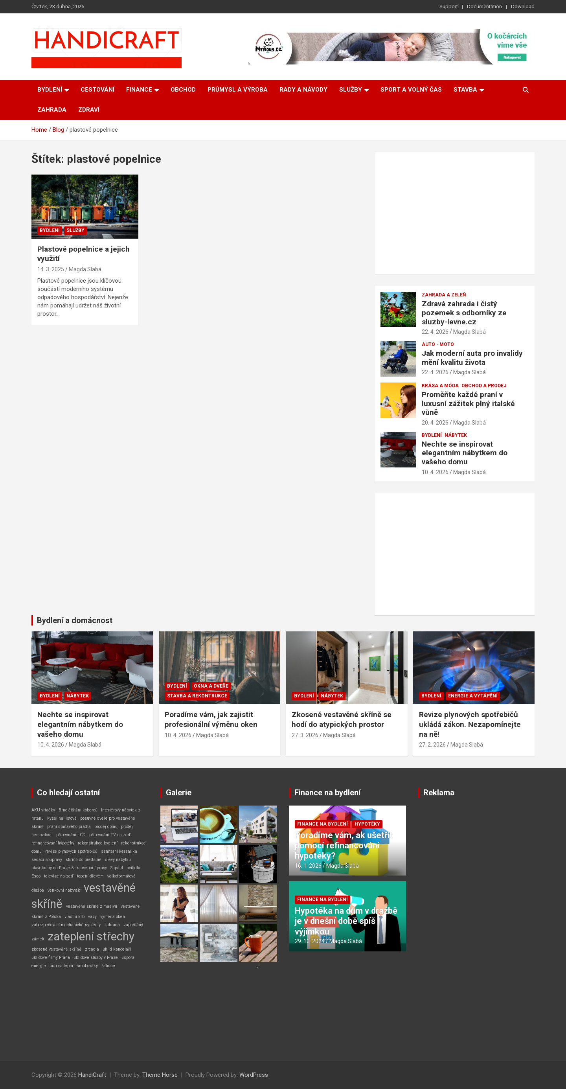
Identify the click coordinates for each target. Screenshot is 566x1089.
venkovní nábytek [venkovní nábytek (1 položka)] (64, 890)
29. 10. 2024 (310, 941)
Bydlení (49, 89)
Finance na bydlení (327, 792)
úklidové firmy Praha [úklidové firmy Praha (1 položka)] (50, 957)
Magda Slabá (85, 269)
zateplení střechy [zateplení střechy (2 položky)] (91, 936)
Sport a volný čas (411, 89)
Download (523, 6)
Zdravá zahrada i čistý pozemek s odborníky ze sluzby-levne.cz (464, 312)
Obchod (183, 89)
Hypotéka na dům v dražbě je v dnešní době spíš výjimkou (346, 921)
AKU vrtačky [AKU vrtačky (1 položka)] (43, 810)
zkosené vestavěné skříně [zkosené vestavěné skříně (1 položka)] (56, 949)
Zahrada (51, 109)
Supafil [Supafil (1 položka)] (116, 867)
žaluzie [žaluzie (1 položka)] (108, 965)
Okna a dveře (211, 686)
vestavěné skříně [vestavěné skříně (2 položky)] (83, 896)
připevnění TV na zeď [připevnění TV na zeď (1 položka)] (109, 834)
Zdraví (88, 109)
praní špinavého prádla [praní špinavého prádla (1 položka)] (69, 826)
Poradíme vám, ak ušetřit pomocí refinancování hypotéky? (344, 845)
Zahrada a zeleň (444, 295)
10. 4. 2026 (435, 472)
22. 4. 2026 (435, 332)
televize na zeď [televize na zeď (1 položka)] (59, 876)
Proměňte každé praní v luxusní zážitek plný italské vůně (468, 403)
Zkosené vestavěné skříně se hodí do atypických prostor (341, 719)
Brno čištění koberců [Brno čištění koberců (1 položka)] (78, 810)
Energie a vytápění (473, 696)
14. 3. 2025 (50, 269)
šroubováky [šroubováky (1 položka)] (87, 965)
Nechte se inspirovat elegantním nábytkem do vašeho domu (464, 453)
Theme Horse (160, 1074)
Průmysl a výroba (238, 89)
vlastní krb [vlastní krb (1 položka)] (74, 916)
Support (448, 6)
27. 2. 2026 (432, 744)
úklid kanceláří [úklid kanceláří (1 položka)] (117, 949)
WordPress (253, 1074)
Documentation (484, 6)
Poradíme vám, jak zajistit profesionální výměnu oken (211, 719)
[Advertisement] (454, 213)
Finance (139, 89)
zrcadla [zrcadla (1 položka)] (92, 949)
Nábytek (456, 435)
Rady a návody (303, 89)
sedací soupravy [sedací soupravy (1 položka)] (46, 859)
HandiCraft (92, 1074)
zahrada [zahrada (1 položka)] (112, 924)
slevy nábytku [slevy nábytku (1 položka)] (118, 859)
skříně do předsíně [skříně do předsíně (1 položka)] (83, 859)
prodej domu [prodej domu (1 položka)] (106, 826)
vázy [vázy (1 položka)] (92, 916)
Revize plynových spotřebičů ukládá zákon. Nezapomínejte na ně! (470, 724)
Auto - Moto (438, 344)
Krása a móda (440, 385)
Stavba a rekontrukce (197, 696)
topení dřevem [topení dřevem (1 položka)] (90, 876)
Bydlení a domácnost (74, 620)
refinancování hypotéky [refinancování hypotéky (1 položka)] (52, 843)
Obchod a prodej (483, 385)
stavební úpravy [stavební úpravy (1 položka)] (92, 867)
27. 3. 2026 (305, 735)
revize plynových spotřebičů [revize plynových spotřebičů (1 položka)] (71, 851)
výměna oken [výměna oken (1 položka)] (112, 916)
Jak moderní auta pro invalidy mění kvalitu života (472, 358)
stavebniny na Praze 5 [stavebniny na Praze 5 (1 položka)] (52, 867)
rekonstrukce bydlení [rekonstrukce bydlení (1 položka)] (98, 843)
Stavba (465, 89)
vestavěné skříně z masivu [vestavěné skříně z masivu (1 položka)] (91, 906)
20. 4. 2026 (435, 422)
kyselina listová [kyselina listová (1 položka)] (62, 818)
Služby (350, 89)
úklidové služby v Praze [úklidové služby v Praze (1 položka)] (96, 957)
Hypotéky (367, 824)
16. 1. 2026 (308, 866)
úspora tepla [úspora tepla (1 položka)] (61, 965)
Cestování (97, 89)
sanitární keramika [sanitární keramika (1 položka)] (119, 851)
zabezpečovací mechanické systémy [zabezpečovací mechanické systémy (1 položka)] (66, 924)
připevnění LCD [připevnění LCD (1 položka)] (71, 834)
